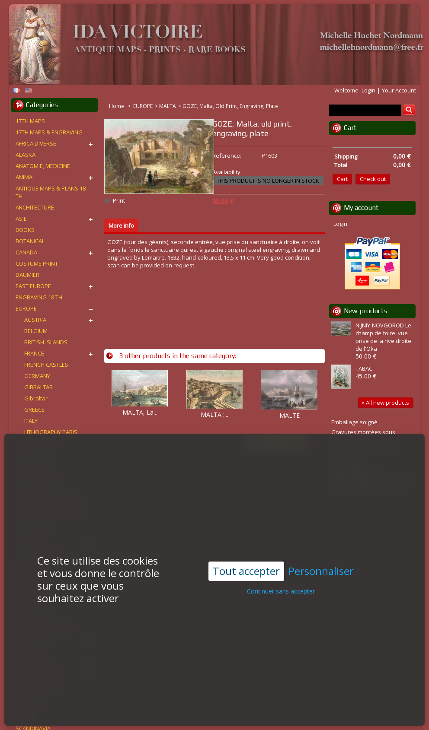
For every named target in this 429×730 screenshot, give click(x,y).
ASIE (21, 218)
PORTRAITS (30, 706)
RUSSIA (25, 717)
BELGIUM (36, 331)
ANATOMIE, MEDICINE (43, 166)
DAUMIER (27, 275)
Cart (350, 128)
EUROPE (143, 106)
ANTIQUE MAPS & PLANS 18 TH (51, 192)
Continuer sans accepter (281, 569)
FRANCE (34, 353)
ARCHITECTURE (35, 207)
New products (365, 311)
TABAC (363, 368)
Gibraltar (36, 398)
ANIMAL (25, 177)
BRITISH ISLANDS (45, 342)
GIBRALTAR (38, 387)
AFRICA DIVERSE (36, 143)
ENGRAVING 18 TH (39, 297)
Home (117, 106)
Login (368, 90)
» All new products (385, 402)
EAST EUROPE (33, 286)
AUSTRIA (35, 320)
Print (119, 200)
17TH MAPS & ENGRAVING (49, 132)
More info (121, 225)
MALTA (167, 106)
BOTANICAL (30, 241)
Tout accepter (246, 549)
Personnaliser (321, 549)
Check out (373, 179)
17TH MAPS (30, 121)
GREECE (34, 409)
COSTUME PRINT (37, 263)
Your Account (399, 90)
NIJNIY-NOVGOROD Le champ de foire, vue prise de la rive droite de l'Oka (383, 336)
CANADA (26, 252)
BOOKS (25, 230)
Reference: (226, 155)
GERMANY (37, 376)
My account (361, 207)
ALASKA (25, 155)
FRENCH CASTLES (46, 364)
